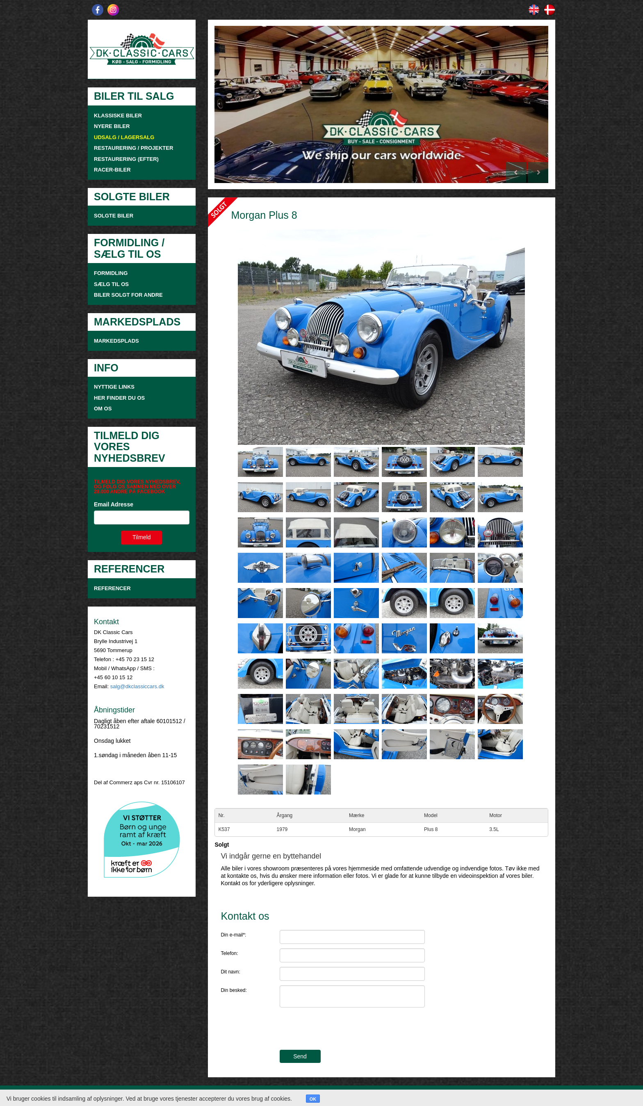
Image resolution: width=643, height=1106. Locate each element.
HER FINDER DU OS (119, 398)
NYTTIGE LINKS (114, 387)
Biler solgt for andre (128, 295)
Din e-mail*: (233, 935)
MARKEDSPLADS (116, 341)
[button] (239, 104)
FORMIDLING (111, 273)
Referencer (112, 588)
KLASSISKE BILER (118, 115)
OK (313, 1099)
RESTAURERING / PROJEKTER (133, 148)
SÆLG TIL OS (111, 284)
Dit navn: (230, 972)
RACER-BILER (112, 170)
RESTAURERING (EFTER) (126, 159)
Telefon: (229, 953)
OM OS (103, 408)
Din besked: (233, 990)
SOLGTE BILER (113, 216)
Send (300, 1056)
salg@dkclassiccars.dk (137, 686)
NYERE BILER (112, 126)
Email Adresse (113, 504)
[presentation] (342, 1030)
